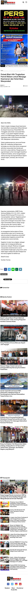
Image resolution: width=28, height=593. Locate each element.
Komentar (25, 85)
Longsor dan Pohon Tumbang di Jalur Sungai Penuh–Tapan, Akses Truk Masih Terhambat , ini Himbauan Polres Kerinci (19, 520)
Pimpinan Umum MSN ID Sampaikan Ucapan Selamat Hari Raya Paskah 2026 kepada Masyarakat (18, 504)
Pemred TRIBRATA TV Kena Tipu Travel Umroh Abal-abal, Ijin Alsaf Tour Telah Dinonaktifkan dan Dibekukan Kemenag (18, 544)
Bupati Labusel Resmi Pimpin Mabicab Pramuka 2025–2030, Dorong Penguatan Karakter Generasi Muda (13, 319)
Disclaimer (20, 588)
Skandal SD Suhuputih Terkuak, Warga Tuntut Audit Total (18, 550)
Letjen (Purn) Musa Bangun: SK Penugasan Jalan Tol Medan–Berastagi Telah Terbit (18, 536)
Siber (13, 588)
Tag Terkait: (4, 274)
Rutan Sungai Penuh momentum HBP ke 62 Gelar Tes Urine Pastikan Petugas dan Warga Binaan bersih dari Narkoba (13, 496)
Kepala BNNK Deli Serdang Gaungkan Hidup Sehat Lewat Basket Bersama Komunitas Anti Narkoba (18, 567)
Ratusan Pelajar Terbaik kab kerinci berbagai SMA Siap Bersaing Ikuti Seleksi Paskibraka (12, 367)
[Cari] (23, 2)
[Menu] (27, 2)
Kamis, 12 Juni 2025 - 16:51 (5, 86)
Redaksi (7, 588)
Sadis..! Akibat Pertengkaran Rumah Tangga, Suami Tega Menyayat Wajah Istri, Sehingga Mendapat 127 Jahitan (18, 560)
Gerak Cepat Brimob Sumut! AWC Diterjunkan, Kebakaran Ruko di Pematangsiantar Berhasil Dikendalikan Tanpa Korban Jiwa (12, 393)
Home (2, 70)
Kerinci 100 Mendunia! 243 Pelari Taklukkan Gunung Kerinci (17, 511)
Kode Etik (14, 590)
